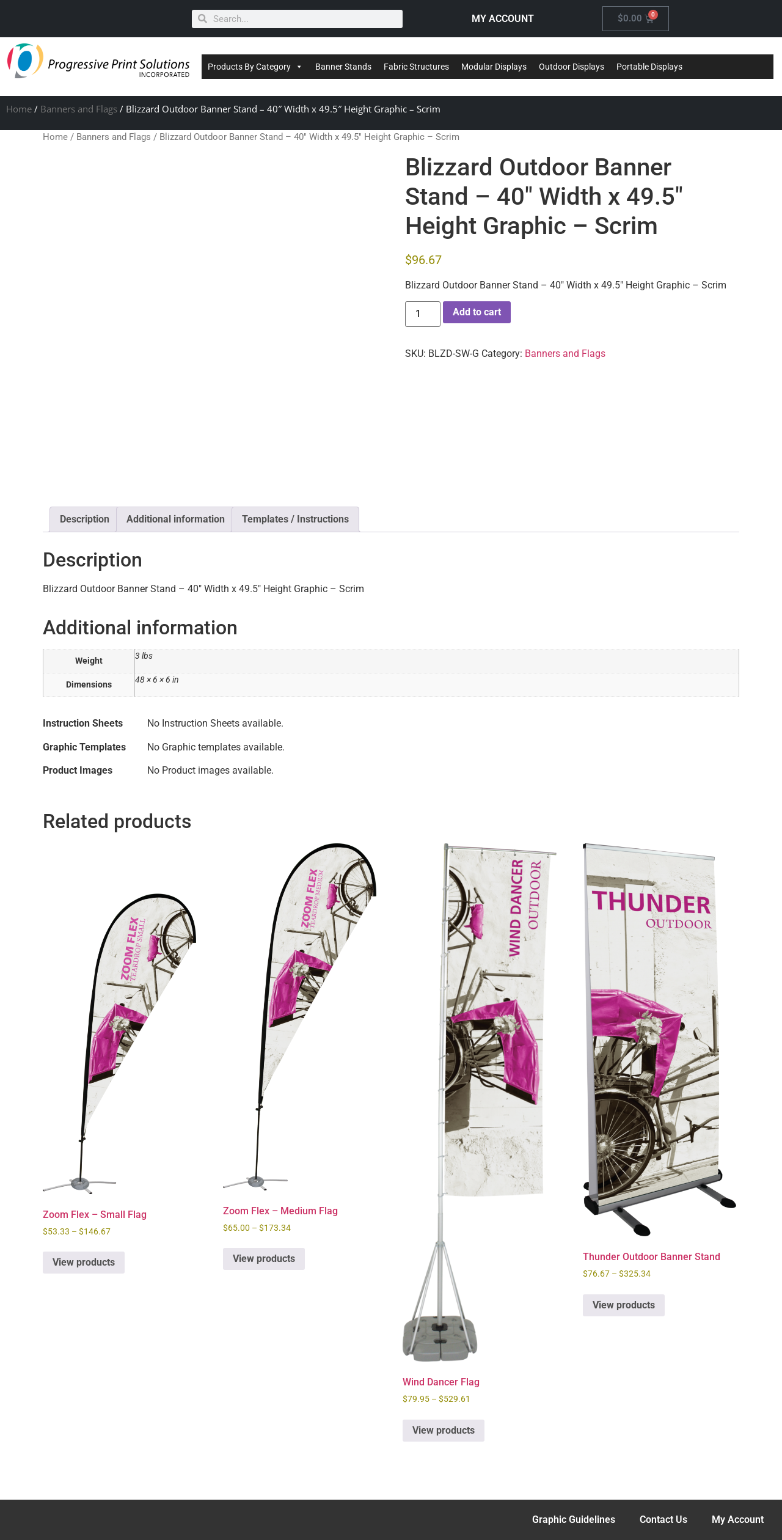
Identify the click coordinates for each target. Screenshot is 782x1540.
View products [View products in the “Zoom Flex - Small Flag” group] (84, 1262)
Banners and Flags (78, 109)
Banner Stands (343, 67)
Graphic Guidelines (573, 1519)
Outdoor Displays (571, 67)
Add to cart (477, 312)
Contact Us (663, 1519)
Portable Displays (649, 67)
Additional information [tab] (175, 519)
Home (19, 109)
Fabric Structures (416, 67)
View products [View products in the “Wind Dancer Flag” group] (443, 1430)
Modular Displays (494, 67)
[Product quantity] (422, 314)
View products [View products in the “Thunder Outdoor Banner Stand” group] (624, 1305)
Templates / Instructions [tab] (295, 519)
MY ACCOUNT (503, 18)
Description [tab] (84, 519)
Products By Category (255, 66)
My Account (738, 1519)
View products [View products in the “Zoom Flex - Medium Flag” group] (264, 1258)
